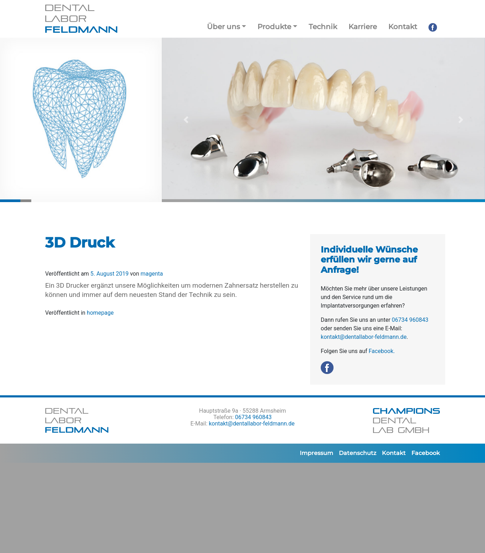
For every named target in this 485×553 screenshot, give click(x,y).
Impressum (316, 453)
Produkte (274, 26)
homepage (100, 312)
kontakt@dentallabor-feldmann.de (363, 337)
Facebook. (382, 351)
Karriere (362, 26)
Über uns (223, 26)
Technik (323, 26)
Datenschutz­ (357, 453)
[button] (186, 120)
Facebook (425, 453)
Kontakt (402, 26)
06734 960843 (410, 319)
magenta (151, 273)
